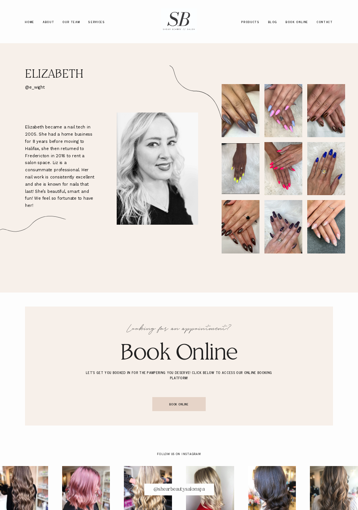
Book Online (297, 21)
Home (29, 21)
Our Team (71, 21)
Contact (325, 21)
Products (250, 21)
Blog (273, 21)
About (48, 21)
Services (96, 21)
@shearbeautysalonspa (179, 489)
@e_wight (34, 87)
